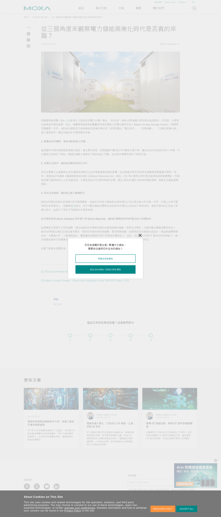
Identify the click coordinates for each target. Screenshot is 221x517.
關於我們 (158, 8)
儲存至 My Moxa (169, 44)
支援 (121, 8)
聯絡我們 (158, 2)
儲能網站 (80, 248)
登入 (194, 2)
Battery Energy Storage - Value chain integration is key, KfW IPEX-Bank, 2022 (86, 280)
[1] (68, 120)
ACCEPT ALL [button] (187, 509)
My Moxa (182, 2)
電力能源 (57, 304)
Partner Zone (170, 2)
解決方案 (101, 8)
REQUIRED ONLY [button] (162, 509)
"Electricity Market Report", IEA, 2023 (64, 271)
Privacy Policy (72, 510)
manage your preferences (79, 508)
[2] (74, 206)
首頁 (26, 17)
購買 (138, 8)
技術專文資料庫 (39, 17)
